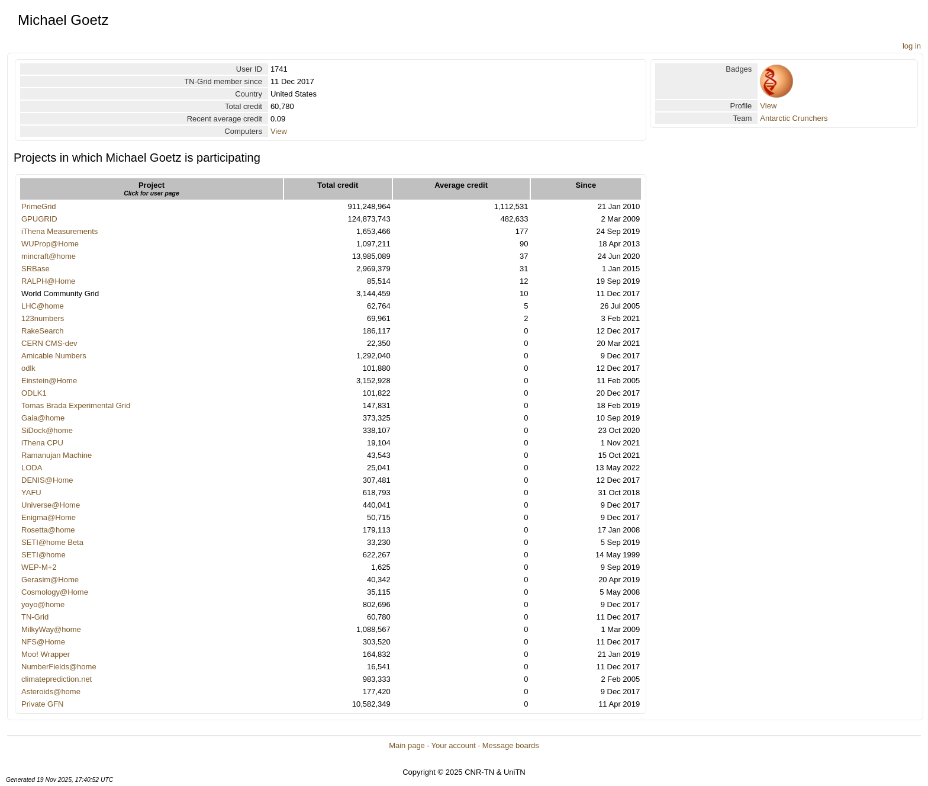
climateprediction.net (56, 679)
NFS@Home (43, 641)
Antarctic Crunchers (793, 118)
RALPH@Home (48, 281)
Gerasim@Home (50, 579)
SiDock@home (47, 430)
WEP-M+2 (39, 567)
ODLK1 (34, 393)
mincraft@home (48, 256)
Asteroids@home (50, 691)
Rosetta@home (48, 529)
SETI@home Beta (52, 542)
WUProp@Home (50, 243)
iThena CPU (42, 442)
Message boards (510, 745)
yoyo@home (43, 604)
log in (912, 45)
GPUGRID (39, 218)
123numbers (42, 318)
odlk (28, 368)
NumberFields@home (58, 666)
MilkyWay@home (51, 629)
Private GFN (42, 704)
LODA (31, 467)
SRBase (35, 268)
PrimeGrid (38, 206)
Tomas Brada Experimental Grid (75, 405)
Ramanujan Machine (56, 455)
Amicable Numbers (53, 355)
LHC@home (42, 305)
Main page (407, 745)
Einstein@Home (49, 380)
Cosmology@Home (54, 592)
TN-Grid (35, 616)
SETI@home (43, 554)
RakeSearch (42, 330)
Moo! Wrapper (45, 654)
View (278, 131)
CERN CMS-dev (49, 343)
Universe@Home (50, 505)
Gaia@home (43, 417)
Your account (453, 745)
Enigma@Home (48, 517)
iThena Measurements (59, 231)
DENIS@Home (47, 480)
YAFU (31, 492)
